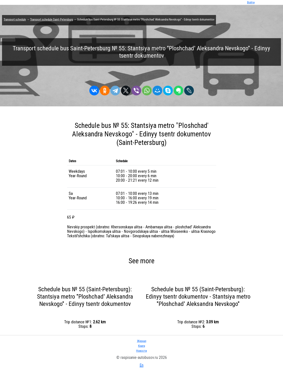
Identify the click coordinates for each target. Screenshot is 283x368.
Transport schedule (15, 19)
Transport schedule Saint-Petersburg (51, 19)
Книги (141, 346)
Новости (141, 351)
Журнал (141, 341)
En (141, 365)
